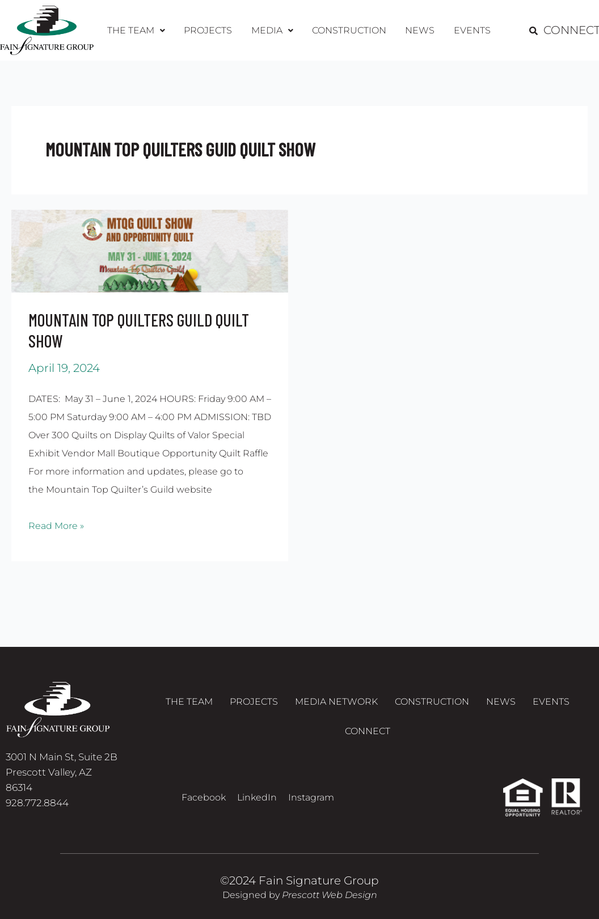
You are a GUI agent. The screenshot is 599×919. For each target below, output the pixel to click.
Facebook (204, 797)
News (417, 30)
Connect (367, 734)
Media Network (336, 702)
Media (273, 30)
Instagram (311, 797)
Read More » (56, 524)
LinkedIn (257, 797)
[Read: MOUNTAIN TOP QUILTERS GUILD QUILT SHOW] (149, 250)
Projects (211, 30)
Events (467, 30)
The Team (141, 30)
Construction (348, 30)
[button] (140, 30)
